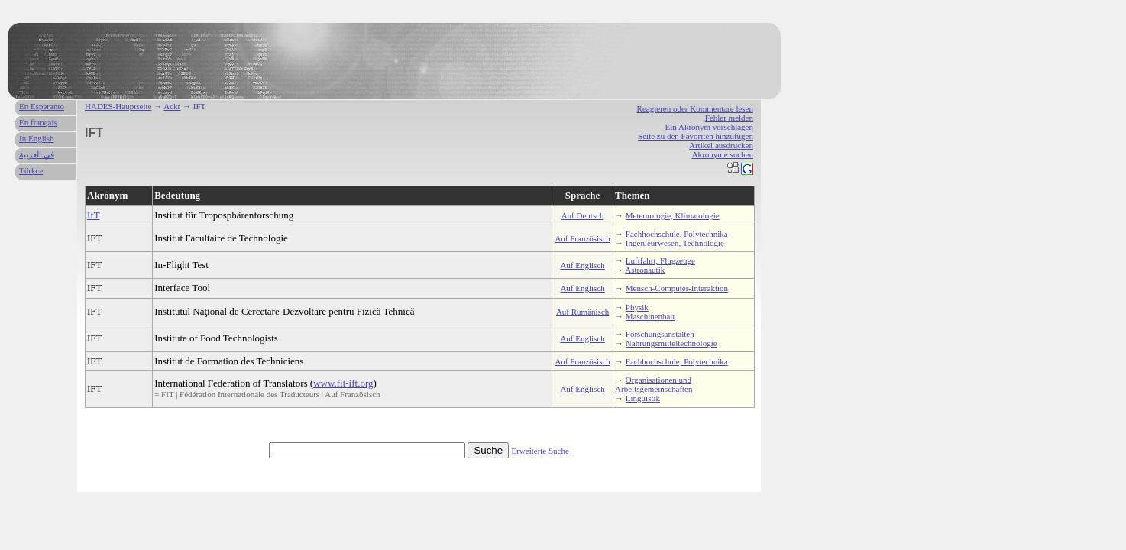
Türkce (31, 170)
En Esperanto (41, 106)
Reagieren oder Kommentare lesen (695, 108)
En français (38, 122)
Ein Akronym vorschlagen (709, 126)
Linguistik (643, 398)
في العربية (36, 154)
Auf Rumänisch (582, 311)
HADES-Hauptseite (118, 106)
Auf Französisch (582, 238)
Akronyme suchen (722, 154)
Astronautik (645, 269)
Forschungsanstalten (660, 333)
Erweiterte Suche (539, 450)
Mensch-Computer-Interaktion (677, 288)
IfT (93, 215)
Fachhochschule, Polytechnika (677, 233)
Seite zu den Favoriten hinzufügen (695, 136)
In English (36, 138)
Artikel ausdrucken (721, 145)
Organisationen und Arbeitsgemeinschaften (653, 384)
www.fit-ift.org (343, 383)
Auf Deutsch (582, 215)
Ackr (171, 106)
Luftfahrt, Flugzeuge (660, 260)
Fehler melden (729, 117)
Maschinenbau (650, 316)
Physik (637, 307)
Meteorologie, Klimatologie (673, 215)
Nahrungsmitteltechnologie (671, 343)
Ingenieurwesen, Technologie (675, 242)
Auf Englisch (582, 265)
